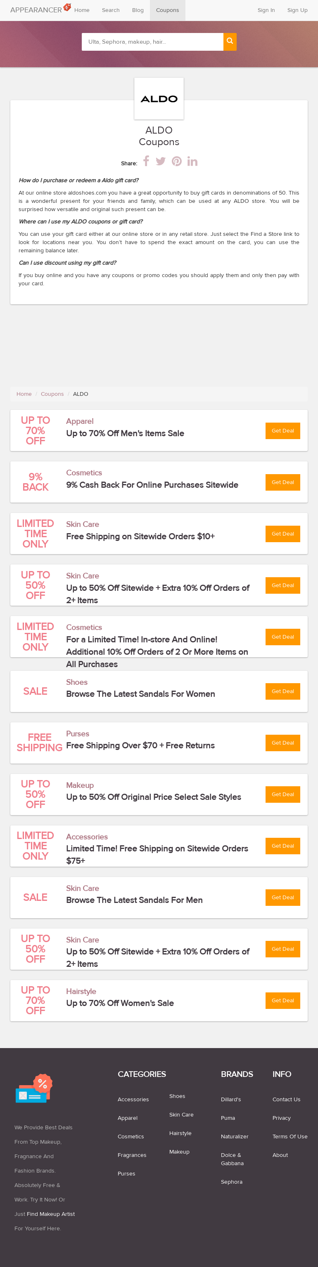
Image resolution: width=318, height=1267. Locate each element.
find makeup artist (51, 1214)
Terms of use (290, 1136)
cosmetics (131, 1136)
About (280, 1155)
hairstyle (180, 1133)
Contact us (287, 1099)
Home (82, 10)
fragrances (132, 1155)
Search (111, 10)
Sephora (231, 1182)
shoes (177, 1096)
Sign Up (297, 10)
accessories (133, 1099)
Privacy (282, 1118)
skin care (181, 1115)
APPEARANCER (39, 8)
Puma (228, 1118)
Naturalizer (235, 1136)
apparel (128, 1118)
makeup (179, 1152)
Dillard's (231, 1099)
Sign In (266, 10)
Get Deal (283, 431)
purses (126, 1174)
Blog (138, 10)
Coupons (167, 10)
